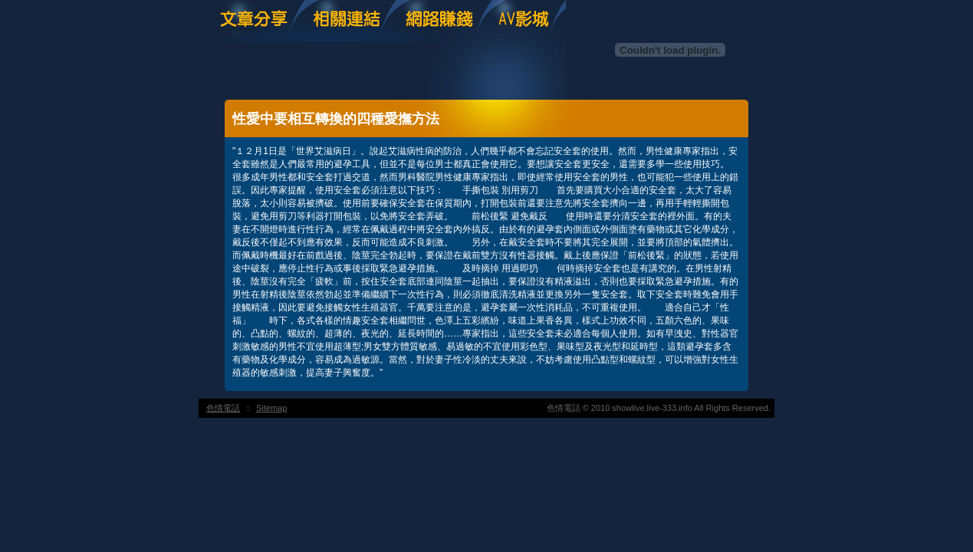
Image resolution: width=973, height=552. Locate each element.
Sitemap (271, 407)
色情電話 (223, 407)
